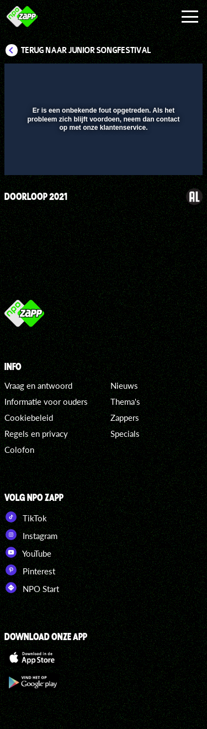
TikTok (25, 517)
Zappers (124, 417)
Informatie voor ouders (46, 401)
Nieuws (124, 385)
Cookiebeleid (28, 417)
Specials (125, 434)
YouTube (27, 552)
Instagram (30, 534)
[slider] (102, 161)
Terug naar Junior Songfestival (86, 50)
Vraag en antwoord (38, 385)
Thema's (125, 401)
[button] (165, 79)
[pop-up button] (143, 79)
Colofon (19, 450)
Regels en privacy (36, 434)
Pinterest (29, 570)
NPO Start (31, 587)
